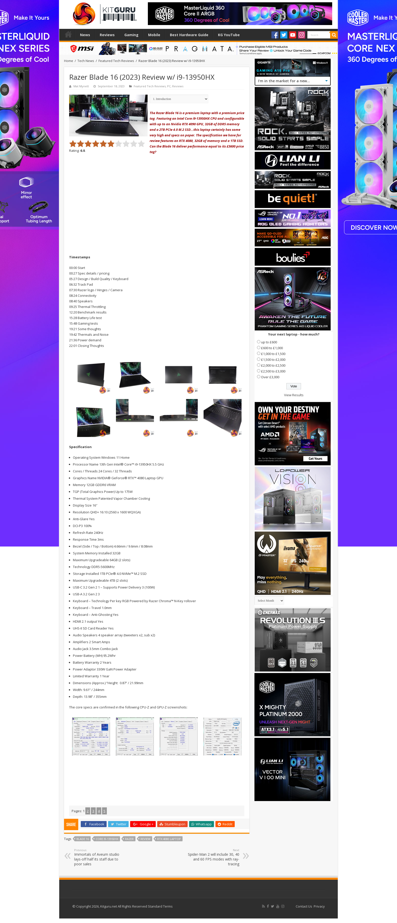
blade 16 (82, 839)
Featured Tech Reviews (116, 60)
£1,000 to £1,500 (273, 353)
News (85, 34)
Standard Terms (160, 906)
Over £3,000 (270, 377)
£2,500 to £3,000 (273, 371)
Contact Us (304, 906)
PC (169, 86)
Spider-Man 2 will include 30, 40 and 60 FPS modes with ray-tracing (213, 857)
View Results (294, 395)
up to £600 (269, 342)
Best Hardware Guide (189, 34)
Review (145, 839)
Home (68, 34)
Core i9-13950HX (107, 839)
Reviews (107, 34)
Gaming (131, 34)
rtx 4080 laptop (169, 839)
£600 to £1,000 (272, 348)
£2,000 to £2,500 (273, 365)
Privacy (319, 906)
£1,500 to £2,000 (273, 359)
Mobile (154, 34)
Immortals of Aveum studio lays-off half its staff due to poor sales (100, 857)
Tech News (85, 60)
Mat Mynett (81, 86)
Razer (129, 839)
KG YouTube (229, 34)
